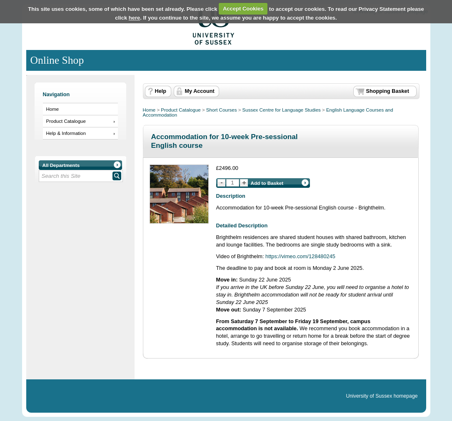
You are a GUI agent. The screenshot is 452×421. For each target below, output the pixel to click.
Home (52, 109)
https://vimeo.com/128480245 (300, 256)
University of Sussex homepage (381, 396)
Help (160, 91)
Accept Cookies (243, 8)
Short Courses (221, 109)
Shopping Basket (387, 91)
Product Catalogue (66, 121)
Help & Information (66, 133)
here (134, 18)
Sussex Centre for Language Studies (281, 109)
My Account (200, 91)
